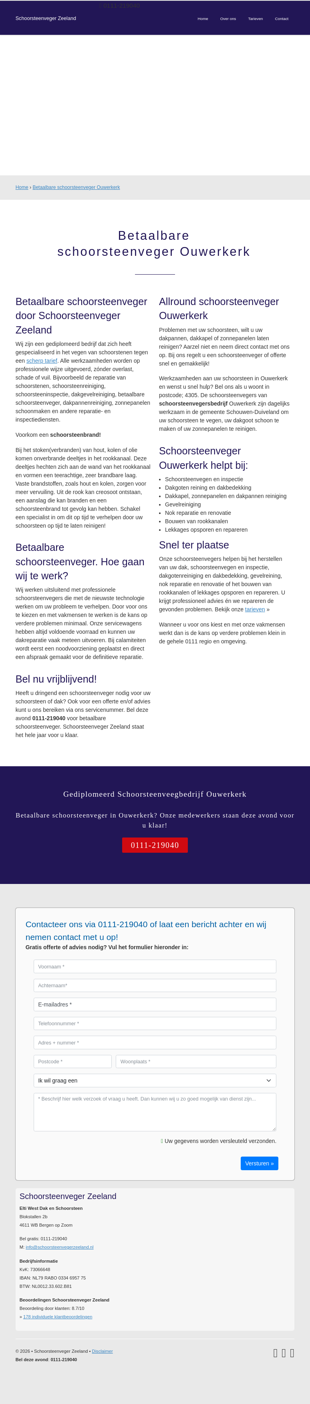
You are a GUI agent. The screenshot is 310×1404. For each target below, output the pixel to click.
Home (22, 187)
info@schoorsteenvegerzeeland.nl (59, 1247)
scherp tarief (41, 361)
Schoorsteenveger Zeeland (46, 18)
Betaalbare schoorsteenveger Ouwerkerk (76, 187)
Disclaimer (102, 1351)
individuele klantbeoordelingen (57, 1316)
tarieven (255, 609)
